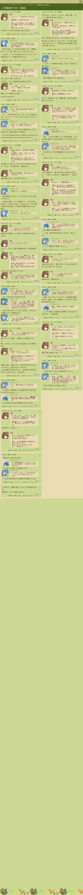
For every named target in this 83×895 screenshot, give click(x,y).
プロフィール (15, 1)
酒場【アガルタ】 (17, 4)
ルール (35, 1)
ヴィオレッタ (16, 60)
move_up (35, 33)
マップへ (6, 1)
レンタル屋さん (30, 4)
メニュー (4, 4)
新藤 (18, 34)
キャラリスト (26, 1)
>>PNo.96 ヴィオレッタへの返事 (11, 11)
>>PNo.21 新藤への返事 (8, 38)
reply (38, 33)
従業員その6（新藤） (42, 4)
